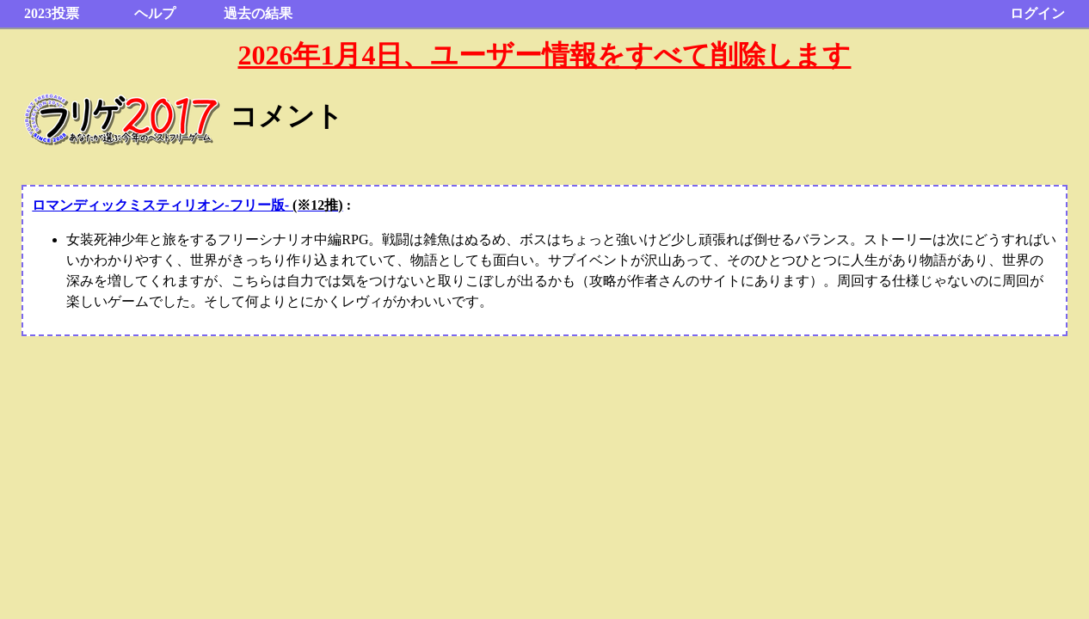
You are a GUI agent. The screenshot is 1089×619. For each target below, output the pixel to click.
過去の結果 (258, 13)
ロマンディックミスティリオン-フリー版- (187, 205)
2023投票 (51, 13)
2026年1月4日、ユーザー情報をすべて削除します (544, 55)
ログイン (1037, 13)
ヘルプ (154, 13)
